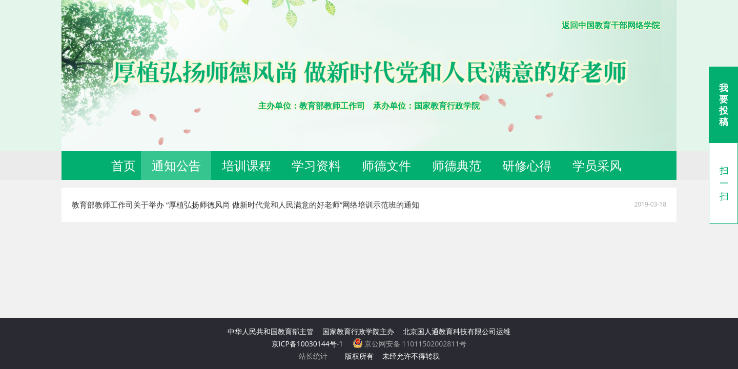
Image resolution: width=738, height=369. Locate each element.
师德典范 (456, 165)
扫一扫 (724, 183)
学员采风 (597, 165)
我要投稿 (723, 104)
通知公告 (176, 165)
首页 (123, 165)
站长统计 (313, 356)
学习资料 (316, 165)
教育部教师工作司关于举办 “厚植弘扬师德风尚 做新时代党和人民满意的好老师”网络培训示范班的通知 (245, 204)
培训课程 (246, 165)
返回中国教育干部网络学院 (611, 25)
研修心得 (526, 165)
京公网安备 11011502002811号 (409, 343)
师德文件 (386, 165)
